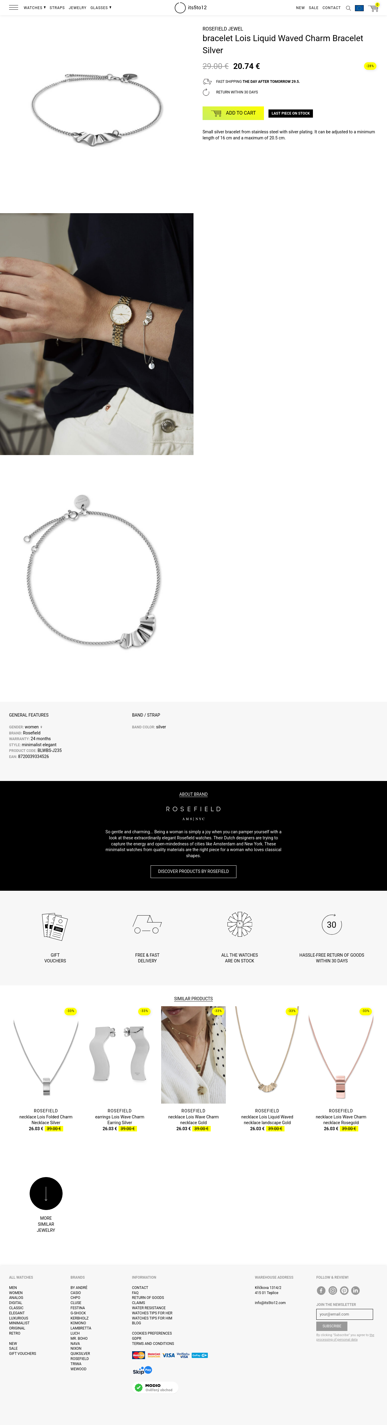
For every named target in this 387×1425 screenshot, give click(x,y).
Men (13, 1288)
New (13, 1344)
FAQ (135, 1293)
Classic (16, 1308)
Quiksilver (80, 1354)
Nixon (75, 1348)
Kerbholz (79, 1318)
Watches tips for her (152, 1313)
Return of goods (148, 1298)
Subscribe (332, 1326)
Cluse (75, 1303)
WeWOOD (78, 1369)
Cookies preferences (152, 1333)
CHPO (75, 1298)
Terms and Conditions (153, 1344)
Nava (75, 1344)
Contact (140, 1288)
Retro (14, 1333)
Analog (16, 1298)
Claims (138, 1303)
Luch (75, 1333)
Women (16, 1293)
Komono (78, 1323)
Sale (13, 1348)
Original (17, 1328)
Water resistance (149, 1308)
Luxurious (18, 1318)
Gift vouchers (22, 1354)
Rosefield (215, 29)
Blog (136, 1323)
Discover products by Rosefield (193, 871)
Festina (77, 1308)
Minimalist (19, 1323)
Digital (15, 1303)
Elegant (17, 1313)
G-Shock (78, 1313)
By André (78, 1288)
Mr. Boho (79, 1338)
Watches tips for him (152, 1318)
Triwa (75, 1364)
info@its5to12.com (270, 1303)
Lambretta (80, 1328)
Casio (75, 1293)
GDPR (136, 1338)
